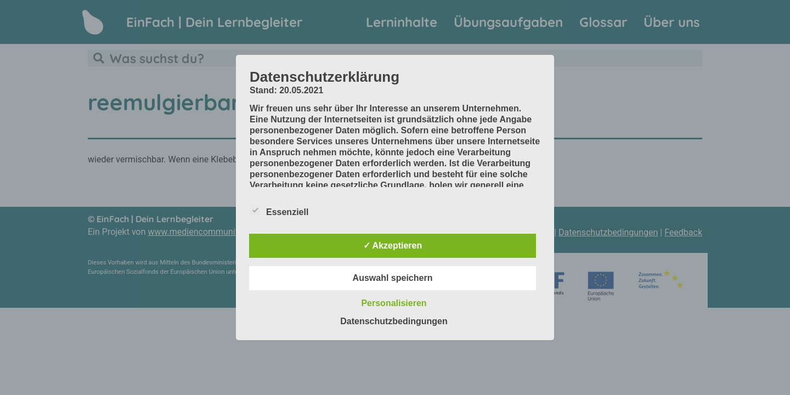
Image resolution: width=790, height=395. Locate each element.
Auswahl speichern (393, 278)
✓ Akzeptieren (392, 245)
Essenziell (279, 210)
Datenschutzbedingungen (394, 321)
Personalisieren (393, 303)
